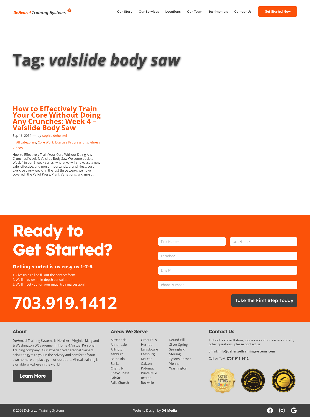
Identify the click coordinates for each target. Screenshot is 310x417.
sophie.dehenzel (54, 135)
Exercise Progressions (71, 142)
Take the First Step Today (263, 300)
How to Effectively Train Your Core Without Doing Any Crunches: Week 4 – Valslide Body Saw (57, 118)
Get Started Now (278, 11)
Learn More (32, 376)
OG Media (169, 410)
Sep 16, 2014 (22, 135)
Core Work (46, 142)
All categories (26, 142)
